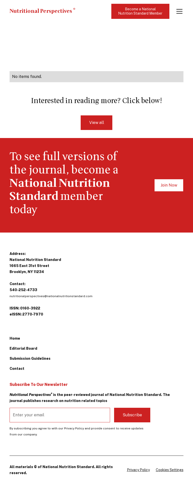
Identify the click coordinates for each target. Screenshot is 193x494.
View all (96, 122)
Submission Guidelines (30, 358)
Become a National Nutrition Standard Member (140, 11)
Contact (17, 369)
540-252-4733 (23, 290)
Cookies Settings (169, 470)
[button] (178, 11)
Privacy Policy (138, 470)
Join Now (169, 185)
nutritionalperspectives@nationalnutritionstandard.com (51, 296)
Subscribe (132, 415)
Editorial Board (23, 348)
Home (15, 338)
